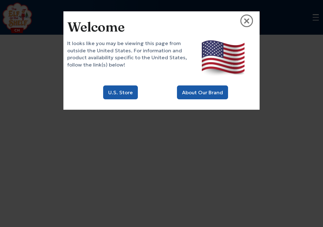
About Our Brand (202, 92)
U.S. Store (120, 92)
